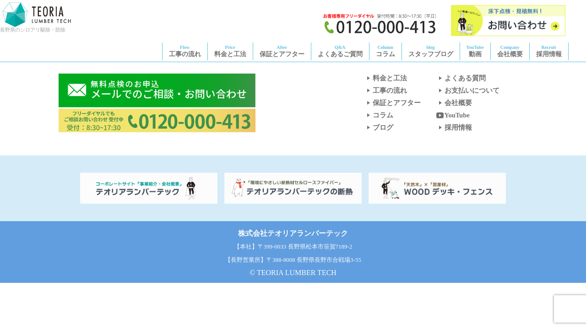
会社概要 (510, 51)
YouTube (452, 115)
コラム (385, 51)
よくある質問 (460, 78)
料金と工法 (230, 51)
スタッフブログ (430, 51)
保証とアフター (282, 51)
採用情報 (549, 51)
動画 (475, 51)
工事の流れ (185, 51)
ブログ (378, 127)
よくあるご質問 (340, 51)
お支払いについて (467, 90)
